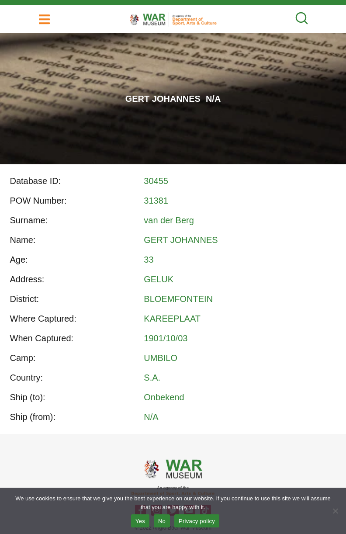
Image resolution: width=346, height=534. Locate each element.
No (162, 521)
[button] (44, 19)
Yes (140, 521)
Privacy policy (197, 521)
